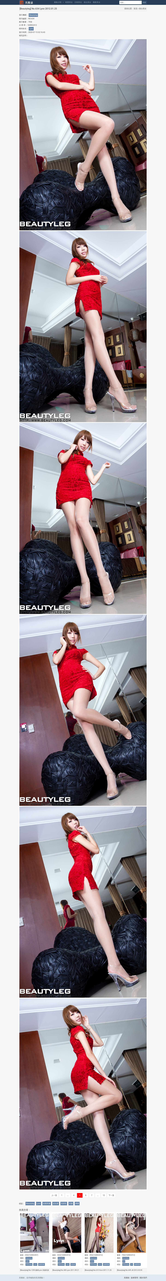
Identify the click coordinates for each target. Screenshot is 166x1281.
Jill (124, 1261)
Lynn (31, 29)
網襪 (77, 1203)
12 (104, 1195)
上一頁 (54, 1195)
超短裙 (55, 1203)
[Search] (130, 2)
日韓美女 (78, 2)
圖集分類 (57, 2)
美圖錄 (126, 1278)
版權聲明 (134, 1278)
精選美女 (69, 2)
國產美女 (96, 2)
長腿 (71, 1203)
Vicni (92, 1261)
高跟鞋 (64, 1203)
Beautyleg (33, 15)
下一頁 (111, 1195)
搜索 (144, 2)
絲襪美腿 (46, 1203)
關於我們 (143, 1278)
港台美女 (87, 2)
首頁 (135, 9)
